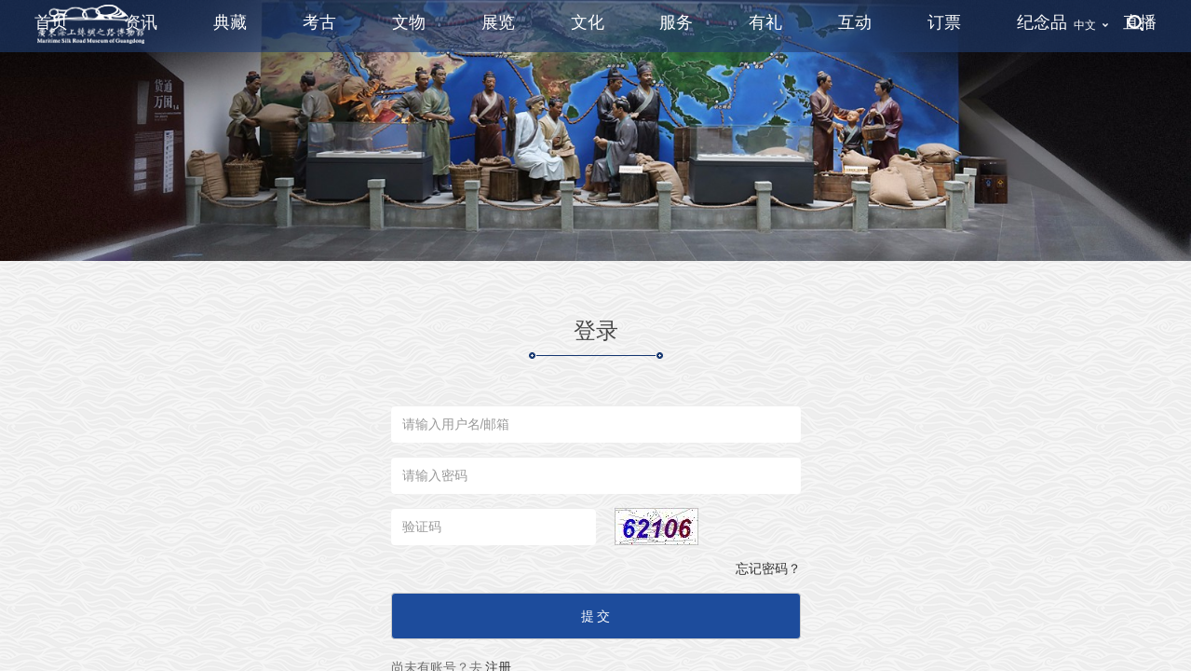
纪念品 (1042, 22)
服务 (676, 22)
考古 (319, 22)
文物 (409, 22)
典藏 (230, 22)
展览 (498, 22)
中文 (1085, 25)
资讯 (140, 22)
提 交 (596, 616)
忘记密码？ (768, 568)
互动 (855, 22)
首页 (51, 22)
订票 (944, 22)
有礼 (765, 22)
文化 (587, 22)
